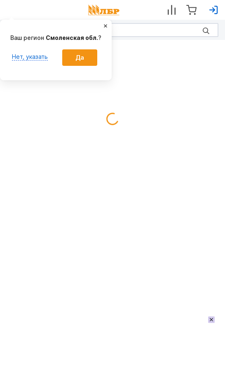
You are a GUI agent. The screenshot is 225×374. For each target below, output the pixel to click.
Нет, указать (30, 56)
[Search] (112, 30)
